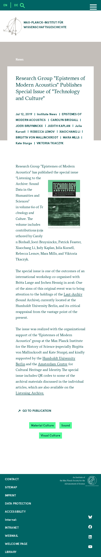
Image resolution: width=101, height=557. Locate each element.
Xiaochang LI (69, 131)
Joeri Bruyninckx (29, 126)
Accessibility (15, 511)
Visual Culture (50, 435)
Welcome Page (16, 544)
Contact (12, 479)
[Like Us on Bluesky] (90, 517)
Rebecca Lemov (42, 131)
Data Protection (18, 503)
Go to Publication (37, 411)
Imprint (10, 495)
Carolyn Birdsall (64, 120)
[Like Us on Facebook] (90, 527)
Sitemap (11, 487)
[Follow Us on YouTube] (90, 547)
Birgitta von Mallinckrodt (37, 137)
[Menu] (93, 7)
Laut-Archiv (73, 294)
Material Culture (42, 425)
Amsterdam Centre (53, 364)
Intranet (12, 527)
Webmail (11, 536)
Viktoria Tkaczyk (50, 143)
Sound (65, 425)
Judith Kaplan (59, 126)
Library (10, 552)
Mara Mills (71, 137)
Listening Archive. (30, 393)
